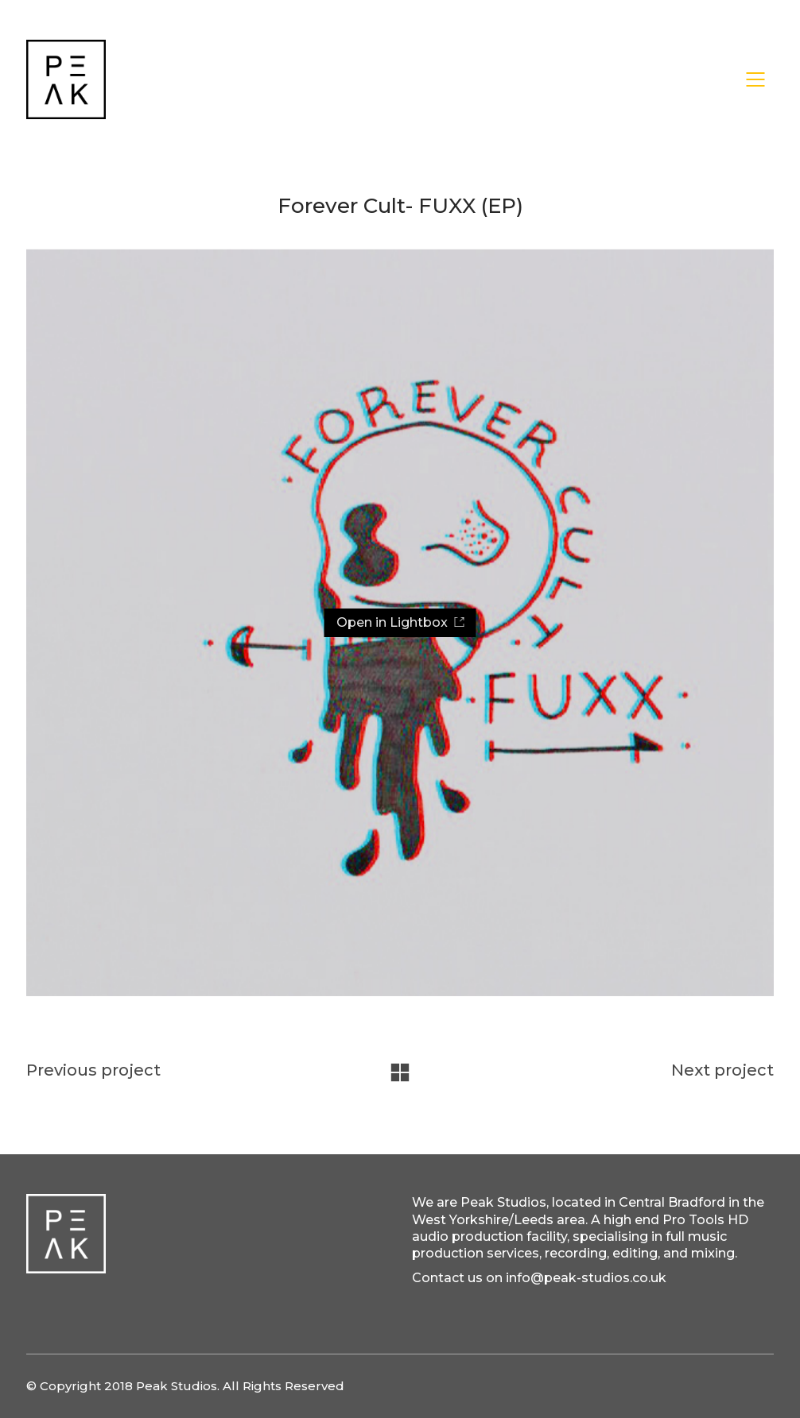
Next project (722, 1070)
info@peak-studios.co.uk (586, 1277)
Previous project (93, 1070)
